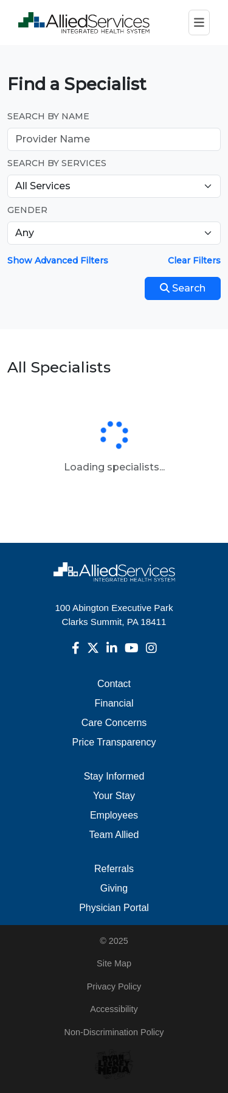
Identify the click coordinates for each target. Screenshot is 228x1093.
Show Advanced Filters (57, 260)
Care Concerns (114, 723)
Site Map (114, 963)
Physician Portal (114, 908)
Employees (114, 815)
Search (183, 288)
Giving (114, 888)
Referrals (114, 869)
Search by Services (56, 163)
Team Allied (114, 834)
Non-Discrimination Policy (114, 1032)
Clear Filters (194, 260)
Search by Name (48, 116)
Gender (27, 209)
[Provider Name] (114, 139)
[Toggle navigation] (199, 22)
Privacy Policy (114, 986)
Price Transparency (114, 742)
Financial (113, 703)
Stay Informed (114, 776)
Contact (114, 684)
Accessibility (113, 1009)
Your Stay (114, 796)
